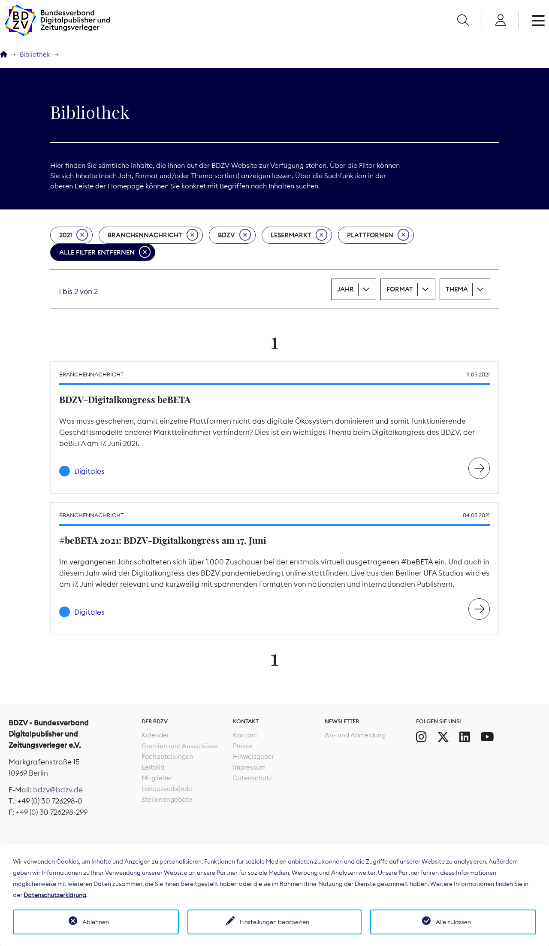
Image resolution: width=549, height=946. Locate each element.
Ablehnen (95, 922)
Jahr (345, 289)
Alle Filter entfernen (105, 252)
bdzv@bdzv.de (58, 789)
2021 (73, 235)
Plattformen (378, 235)
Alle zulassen (453, 922)
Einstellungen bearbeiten (274, 922)
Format (399, 289)
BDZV (234, 235)
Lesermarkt (299, 235)
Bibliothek (35, 54)
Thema (457, 289)
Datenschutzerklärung (55, 895)
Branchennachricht (153, 235)
